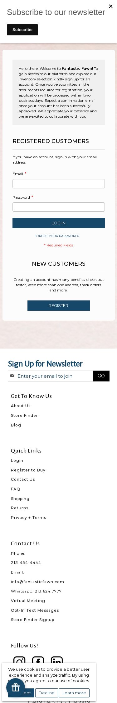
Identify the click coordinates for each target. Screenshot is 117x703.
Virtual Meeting (28, 600)
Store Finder (24, 415)
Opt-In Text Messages (35, 610)
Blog (16, 425)
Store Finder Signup (32, 619)
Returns (19, 508)
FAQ (15, 489)
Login (17, 460)
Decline (47, 692)
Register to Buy (28, 470)
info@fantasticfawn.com (37, 581)
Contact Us (23, 479)
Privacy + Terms (28, 517)
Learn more (74, 692)
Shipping (20, 498)
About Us (21, 405)
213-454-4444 (26, 562)
